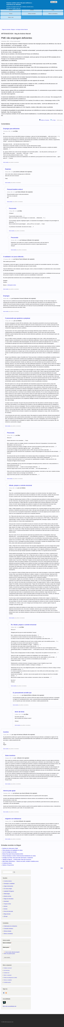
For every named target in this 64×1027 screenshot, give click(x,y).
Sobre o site (10, 17)
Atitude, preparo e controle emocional (20, 485)
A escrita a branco (8, 881)
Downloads (6, 901)
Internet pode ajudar (9, 790)
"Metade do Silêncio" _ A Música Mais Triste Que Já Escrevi (16, 859)
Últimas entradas (32, 13)
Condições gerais (7, 982)
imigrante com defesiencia (13, 818)
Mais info (18, 8)
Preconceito (12, 208)
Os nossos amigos (8, 888)
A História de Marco (7, 863)
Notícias (11, 9)
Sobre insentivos (10, 755)
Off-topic (6, 916)
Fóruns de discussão (8, 911)
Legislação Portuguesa (9, 891)
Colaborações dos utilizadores (10, 926)
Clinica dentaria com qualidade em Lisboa (12, 850)
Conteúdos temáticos (8, 928)
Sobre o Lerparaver (8, 975)
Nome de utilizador (7, 942)
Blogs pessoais (7, 913)
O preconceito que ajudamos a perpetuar (17, 318)
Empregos (6, 296)
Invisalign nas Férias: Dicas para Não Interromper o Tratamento (17, 857)
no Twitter (53, 120)
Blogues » (13, 29)
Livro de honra (7, 970)
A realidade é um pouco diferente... (14, 256)
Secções (5, 878)
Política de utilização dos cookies (10, 977)
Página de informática (8, 898)
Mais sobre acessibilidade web (9, 1006)
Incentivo (6, 732)
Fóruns (10, 13)
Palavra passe (6, 947)
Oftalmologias (7, 893)
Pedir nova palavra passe (9, 953)
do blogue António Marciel (22, 29)
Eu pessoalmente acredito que (22, 692)
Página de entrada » (6, 29)
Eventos (32, 9)
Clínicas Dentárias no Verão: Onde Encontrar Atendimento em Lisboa (19, 855)
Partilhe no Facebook (44, 120)
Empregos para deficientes (11, 128)
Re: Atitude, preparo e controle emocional (23, 624)
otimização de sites (11, 285)
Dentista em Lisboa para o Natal (10, 848)
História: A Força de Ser (8, 865)
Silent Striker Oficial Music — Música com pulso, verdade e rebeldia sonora (20, 861)
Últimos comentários (52, 13)
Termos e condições (8, 979)
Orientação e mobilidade (9, 883)
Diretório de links (7, 896)
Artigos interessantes (8, 886)
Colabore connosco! (8, 967)
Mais (62, 868)
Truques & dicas (7, 903)
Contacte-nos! (6, 972)
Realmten (8, 169)
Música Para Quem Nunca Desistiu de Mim (12, 854)
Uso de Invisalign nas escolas (9, 852)
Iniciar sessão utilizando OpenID (12, 952)
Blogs (53, 9)
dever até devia (19, 712)
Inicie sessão (5, 162)
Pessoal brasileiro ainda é (15, 189)
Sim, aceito (53, 2)
